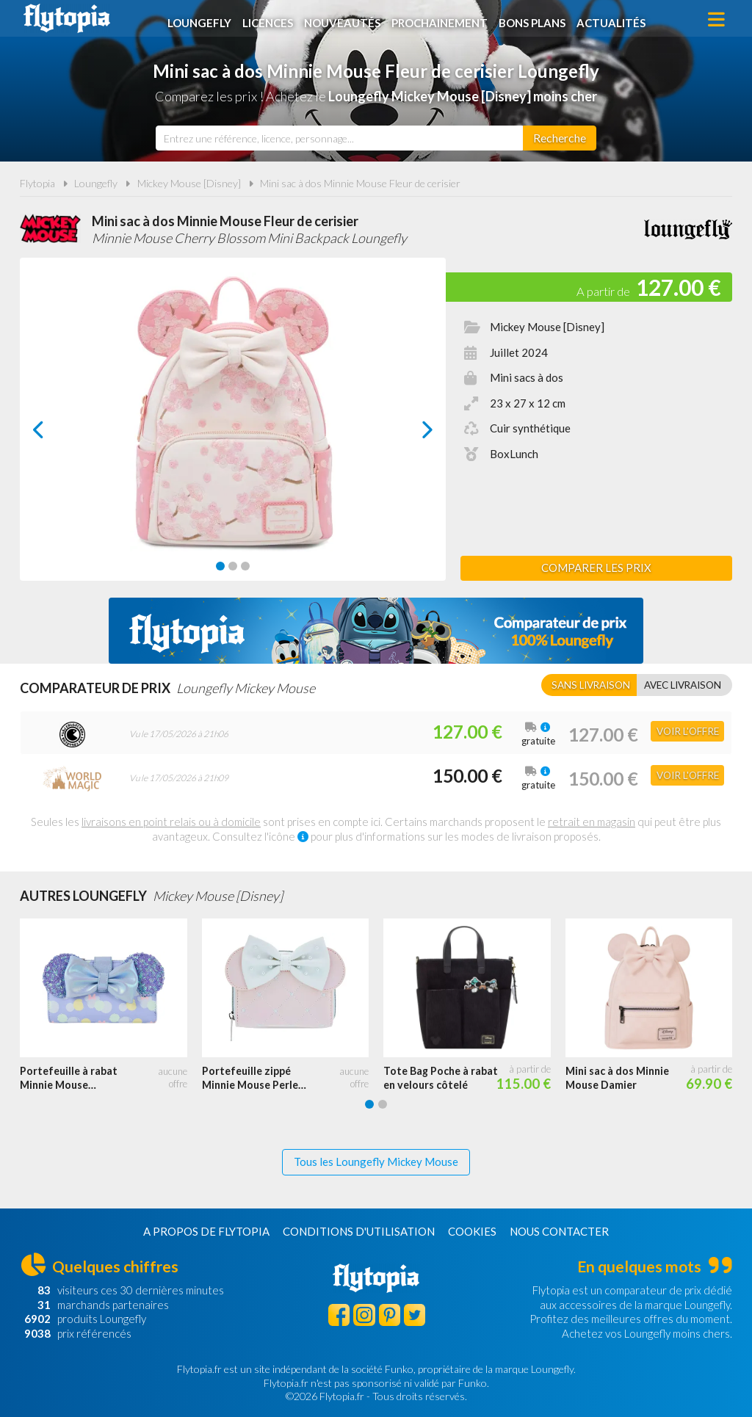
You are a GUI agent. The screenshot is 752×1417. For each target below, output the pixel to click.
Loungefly (202, 19)
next (411, 433)
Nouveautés (345, 19)
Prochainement (442, 19)
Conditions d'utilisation (359, 1231)
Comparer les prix (596, 567)
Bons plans (535, 19)
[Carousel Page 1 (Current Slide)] (220, 566)
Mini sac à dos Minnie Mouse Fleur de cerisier (360, 183)
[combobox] (339, 138)
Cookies (472, 1231)
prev (55, 433)
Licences (270, 19)
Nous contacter (559, 1231)
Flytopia (67, 18)
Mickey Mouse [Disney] (189, 183)
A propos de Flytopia (206, 1231)
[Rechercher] (559, 138)
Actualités (613, 19)
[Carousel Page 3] (245, 566)
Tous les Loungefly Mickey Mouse (376, 1161)
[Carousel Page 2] (232, 566)
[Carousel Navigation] (233, 429)
